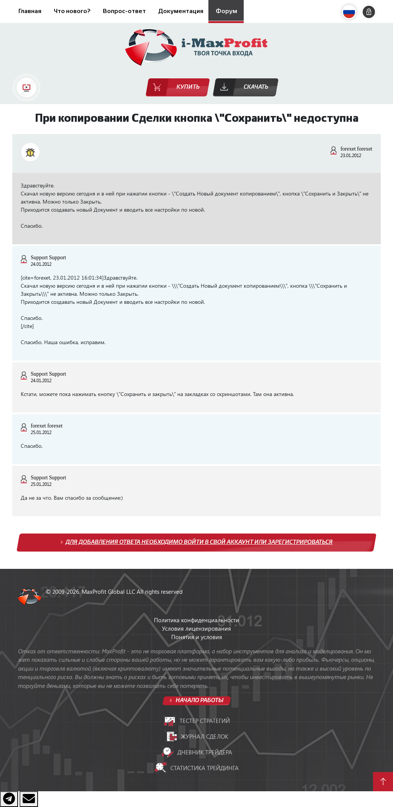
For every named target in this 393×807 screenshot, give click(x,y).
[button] (351, 12)
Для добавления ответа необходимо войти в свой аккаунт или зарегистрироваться (199, 542)
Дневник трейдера (196, 752)
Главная (29, 11)
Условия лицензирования (196, 628)
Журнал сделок (196, 736)
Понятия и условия (196, 637)
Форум (226, 11)
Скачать (256, 87)
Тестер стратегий (196, 720)
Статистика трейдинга (196, 768)
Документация (180, 11)
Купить (188, 87)
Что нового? (72, 11)
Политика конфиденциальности (196, 620)
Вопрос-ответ (124, 11)
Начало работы (199, 700)
